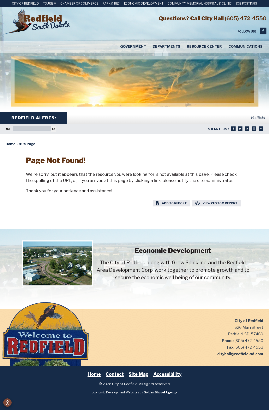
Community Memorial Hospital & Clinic (200, 3)
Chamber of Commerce (79, 3)
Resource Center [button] (204, 46)
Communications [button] (245, 46)
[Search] (32, 128)
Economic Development (143, 3)
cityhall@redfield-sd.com (240, 354)
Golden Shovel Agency (160, 392)
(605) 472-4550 (246, 18)
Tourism (49, 3)
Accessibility (167, 374)
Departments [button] (166, 46)
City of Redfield (25, 3)
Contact (115, 374)
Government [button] (133, 46)
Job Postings (246, 3)
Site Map (138, 374)
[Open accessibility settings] (7, 402)
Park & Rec (111, 3)
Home (94, 374)
